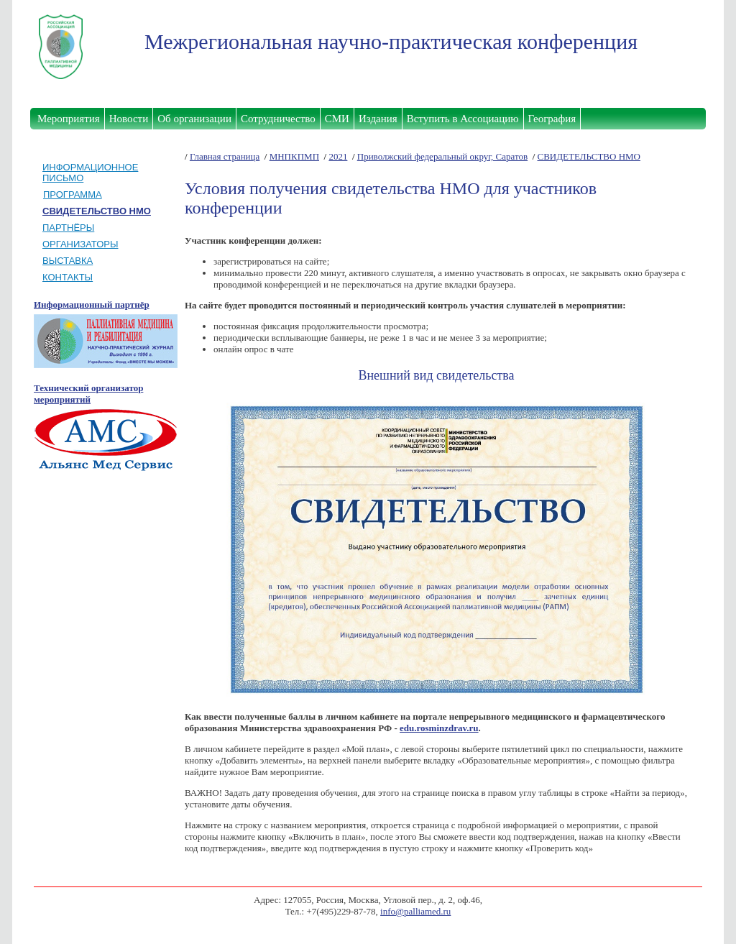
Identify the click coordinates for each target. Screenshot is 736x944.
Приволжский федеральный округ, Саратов (442, 156)
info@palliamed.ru (415, 911)
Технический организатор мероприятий (88, 393)
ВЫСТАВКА (67, 260)
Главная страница (224, 156)
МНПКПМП (294, 156)
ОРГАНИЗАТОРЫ (80, 244)
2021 (337, 156)
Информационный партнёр (92, 304)
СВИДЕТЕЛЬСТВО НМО (589, 156)
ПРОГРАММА (72, 194)
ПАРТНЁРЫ (68, 227)
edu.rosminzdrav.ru (439, 728)
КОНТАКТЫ (67, 277)
